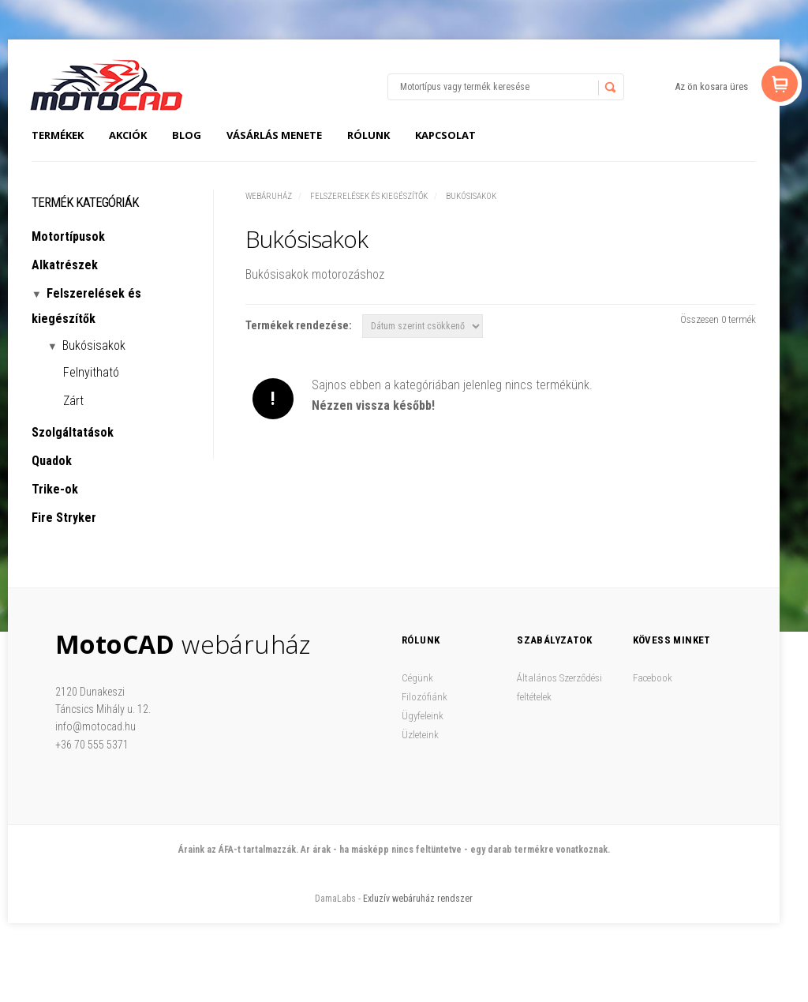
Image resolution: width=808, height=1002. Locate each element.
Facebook (652, 678)
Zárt (73, 400)
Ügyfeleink (422, 716)
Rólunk (368, 135)
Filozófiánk (424, 697)
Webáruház (268, 196)
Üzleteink (420, 735)
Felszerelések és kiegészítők (369, 196)
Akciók (128, 135)
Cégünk (417, 678)
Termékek (58, 135)
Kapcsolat (445, 135)
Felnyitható (91, 372)
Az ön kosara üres (711, 86)
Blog (186, 135)
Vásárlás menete (274, 135)
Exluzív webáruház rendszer (418, 898)
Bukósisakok (471, 196)
